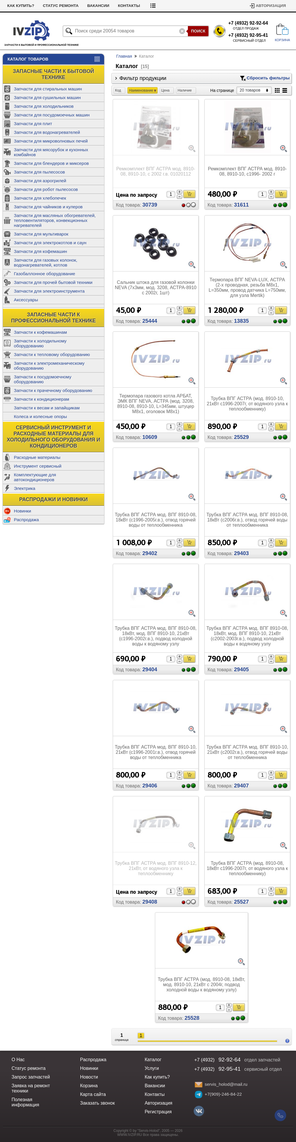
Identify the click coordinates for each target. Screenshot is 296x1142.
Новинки (22, 510)
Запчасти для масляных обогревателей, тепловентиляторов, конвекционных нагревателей (55, 220)
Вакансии (98, 5)
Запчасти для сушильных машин (47, 97)
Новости (89, 1076)
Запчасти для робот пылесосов (46, 189)
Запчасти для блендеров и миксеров (51, 163)
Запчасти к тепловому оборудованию (52, 354)
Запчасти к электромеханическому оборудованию (49, 366)
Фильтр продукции (204, 78)
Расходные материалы (37, 457)
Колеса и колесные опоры (40, 416)
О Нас (18, 1059)
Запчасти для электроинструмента (49, 291)
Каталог (153, 1059)
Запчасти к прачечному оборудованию (53, 390)
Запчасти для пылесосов (39, 171)
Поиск (198, 31)
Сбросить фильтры (268, 77)
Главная (124, 56)
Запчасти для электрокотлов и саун (50, 242)
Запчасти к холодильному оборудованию (40, 343)
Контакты (129, 5)
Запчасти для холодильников (44, 106)
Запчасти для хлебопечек (40, 198)
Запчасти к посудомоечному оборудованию (42, 379)
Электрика (24, 488)
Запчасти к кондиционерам (41, 399)
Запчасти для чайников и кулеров (48, 206)
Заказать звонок (97, 1103)
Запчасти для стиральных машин (48, 88)
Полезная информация (25, 1102)
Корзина (89, 1085)
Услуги (152, 1068)
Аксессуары (26, 299)
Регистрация (158, 1111)
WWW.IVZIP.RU (129, 1135)
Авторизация (271, 5)
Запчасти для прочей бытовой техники (53, 282)
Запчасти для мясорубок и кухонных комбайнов (51, 152)
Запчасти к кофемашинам (40, 332)
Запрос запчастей (31, 1076)
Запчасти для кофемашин (40, 251)
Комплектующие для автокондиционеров (35, 477)
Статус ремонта (61, 5)
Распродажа (26, 519)
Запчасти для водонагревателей (47, 132)
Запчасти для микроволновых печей (51, 140)
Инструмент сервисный (37, 466)
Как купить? (20, 5)
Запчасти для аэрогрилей (40, 180)
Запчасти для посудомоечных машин (52, 114)
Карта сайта (93, 1094)
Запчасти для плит (33, 123)
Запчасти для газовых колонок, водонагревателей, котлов (45, 262)
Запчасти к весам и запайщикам (46, 407)
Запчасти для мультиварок (41, 233)
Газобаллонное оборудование (44, 273)
